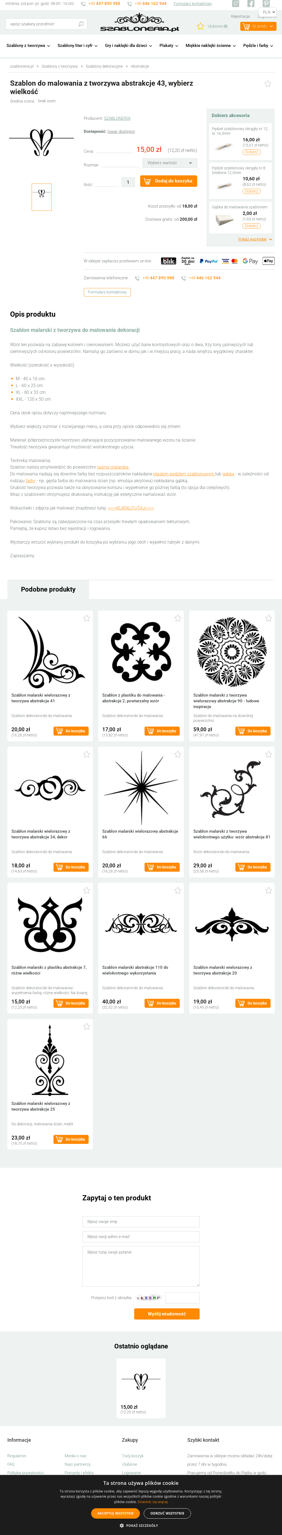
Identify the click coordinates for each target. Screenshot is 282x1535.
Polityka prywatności (25, 1472)
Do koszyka (75, 731)
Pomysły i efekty (79, 1472)
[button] (141, 1525)
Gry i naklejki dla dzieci (126, 45)
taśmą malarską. (113, 467)
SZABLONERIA (117, 118)
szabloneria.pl (139, 22)
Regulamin (16, 1455)
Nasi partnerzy (78, 1464)
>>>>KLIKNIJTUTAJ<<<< (131, 508)
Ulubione (129, 1464)
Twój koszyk (132, 1455)
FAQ (10, 1464)
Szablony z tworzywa (26, 45)
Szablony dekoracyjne (104, 66)
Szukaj (81, 24)
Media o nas (75, 1455)
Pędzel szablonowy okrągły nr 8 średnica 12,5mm (238, 170)
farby (30, 480)
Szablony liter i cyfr (75, 45)
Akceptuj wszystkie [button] (115, 1513)
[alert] (141, 1505)
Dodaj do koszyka (173, 181)
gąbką (228, 473)
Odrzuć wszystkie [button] (167, 1513)
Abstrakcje (140, 66)
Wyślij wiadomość (167, 1314)
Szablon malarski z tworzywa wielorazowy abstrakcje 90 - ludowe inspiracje (226, 701)
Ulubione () (218, 26)
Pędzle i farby (255, 45)
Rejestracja (240, 16)
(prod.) (260, 26)
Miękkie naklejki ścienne (208, 45)
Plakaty (166, 45)
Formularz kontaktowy (193, 3)
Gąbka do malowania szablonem (239, 207)
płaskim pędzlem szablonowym (184, 473)
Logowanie (131, 1472)
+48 (104, 3)
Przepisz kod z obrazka (111, 1297)
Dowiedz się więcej (153, 1502)
